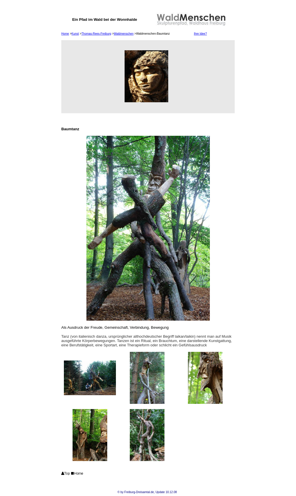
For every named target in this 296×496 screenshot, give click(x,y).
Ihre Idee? (200, 33)
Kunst (75, 33)
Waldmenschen (124, 33)
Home (65, 33)
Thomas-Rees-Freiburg (96, 33)
